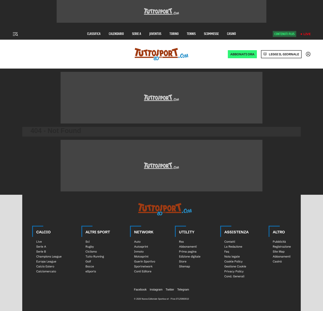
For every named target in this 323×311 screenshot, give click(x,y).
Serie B (41, 251)
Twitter (170, 289)
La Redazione (233, 246)
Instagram (156, 289)
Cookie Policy (233, 261)
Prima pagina (188, 251)
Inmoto (139, 251)
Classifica (94, 34)
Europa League (46, 261)
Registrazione (282, 246)
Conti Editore (142, 271)
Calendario (116, 34)
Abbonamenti (188, 246)
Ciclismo (91, 251)
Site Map (278, 251)
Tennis (191, 34)
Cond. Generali (234, 276)
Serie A (136, 34)
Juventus (155, 34)
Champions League (49, 256)
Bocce (89, 266)
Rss (181, 241)
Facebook (140, 289)
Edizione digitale (189, 256)
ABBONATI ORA (242, 54)
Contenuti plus (284, 34)
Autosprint (141, 246)
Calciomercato (46, 271)
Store (182, 261)
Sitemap (184, 266)
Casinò (231, 34)
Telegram (183, 289)
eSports (90, 271)
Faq (226, 251)
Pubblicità (279, 241)
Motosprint (141, 256)
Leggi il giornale (284, 54)
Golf (88, 261)
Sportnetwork (143, 266)
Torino (174, 34)
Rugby (89, 246)
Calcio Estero (45, 266)
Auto (137, 241)
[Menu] (15, 34)
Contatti (229, 241)
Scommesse (211, 34)
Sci (87, 241)
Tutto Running (94, 256)
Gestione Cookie (235, 266)
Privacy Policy (234, 271)
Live (307, 34)
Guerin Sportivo (144, 261)
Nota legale (232, 256)
